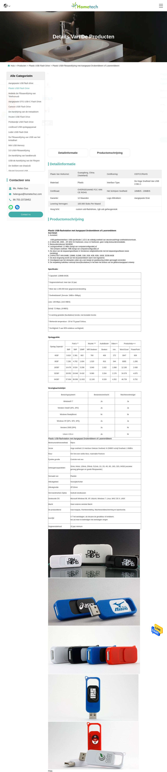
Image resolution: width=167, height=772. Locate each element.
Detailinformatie (68, 152)
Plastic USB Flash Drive (39, 66)
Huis (13, 66)
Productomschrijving (110, 152)
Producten (21, 66)
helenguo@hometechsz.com (27, 194)
